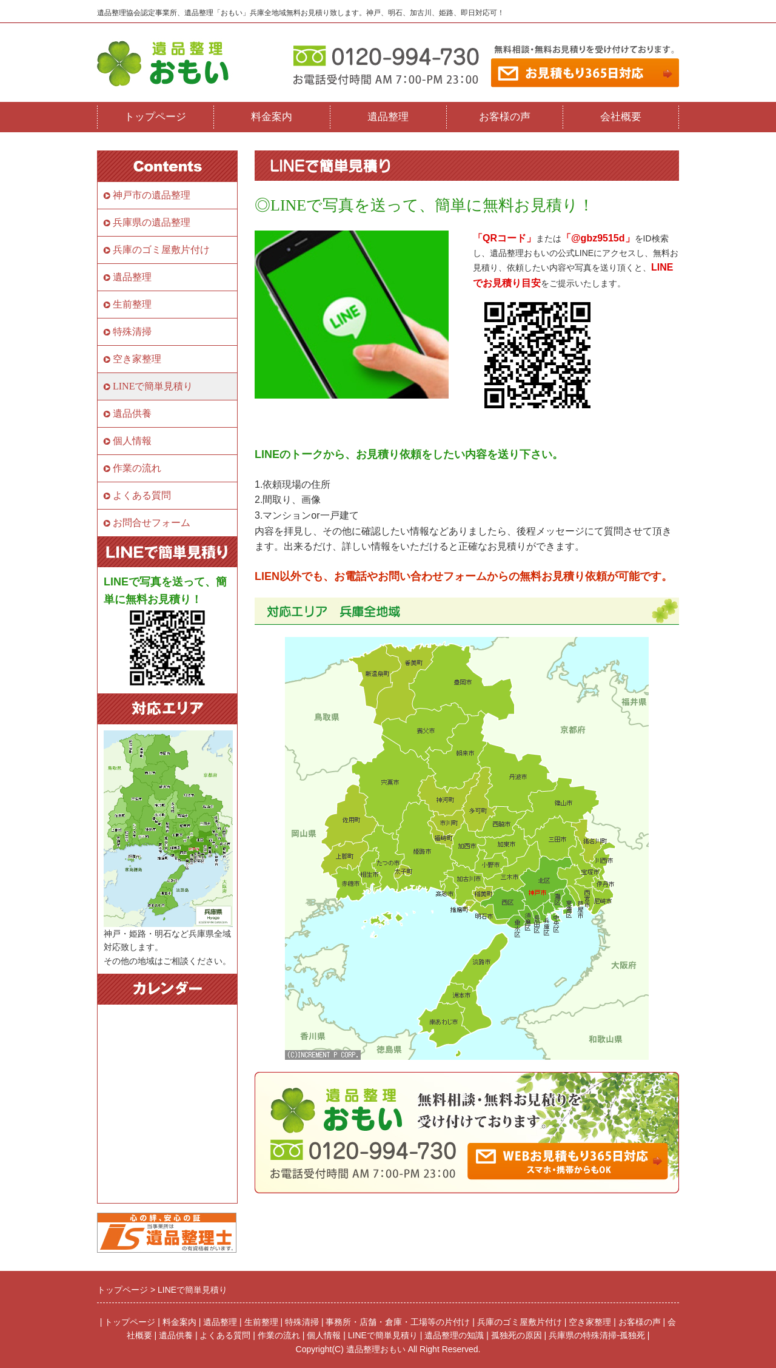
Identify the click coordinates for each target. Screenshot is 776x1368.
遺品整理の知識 (454, 1335)
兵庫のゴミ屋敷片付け (161, 249)
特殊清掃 (132, 331)
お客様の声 (504, 117)
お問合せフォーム (151, 522)
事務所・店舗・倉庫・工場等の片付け (398, 1322)
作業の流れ (137, 468)
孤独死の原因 (516, 1335)
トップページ (155, 117)
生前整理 (132, 304)
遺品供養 (132, 413)
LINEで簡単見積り (153, 386)
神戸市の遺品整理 (151, 195)
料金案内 (271, 117)
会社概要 (620, 117)
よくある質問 (142, 495)
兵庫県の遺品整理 (151, 222)
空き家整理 (137, 359)
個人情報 (132, 441)
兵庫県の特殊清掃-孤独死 (597, 1335)
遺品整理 (388, 117)
